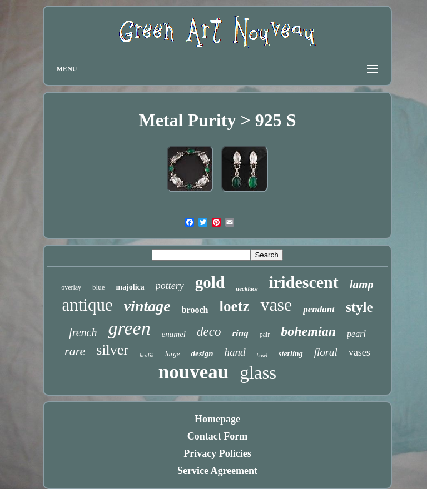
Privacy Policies (217, 453)
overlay (71, 287)
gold (210, 282)
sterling (291, 354)
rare (74, 351)
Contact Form (217, 436)
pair (265, 334)
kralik (147, 355)
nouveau (193, 372)
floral (325, 352)
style (359, 307)
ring (240, 333)
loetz (234, 306)
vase (276, 305)
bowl (262, 355)
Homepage (217, 419)
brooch (195, 310)
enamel (174, 334)
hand (235, 352)
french (83, 332)
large (172, 354)
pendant (319, 309)
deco (209, 331)
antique (87, 305)
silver (112, 350)
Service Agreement (217, 470)
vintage (147, 306)
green (129, 328)
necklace (247, 288)
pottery (170, 285)
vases (359, 352)
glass (258, 373)
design (202, 353)
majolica (130, 287)
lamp (362, 284)
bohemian (308, 331)
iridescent (304, 282)
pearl (356, 333)
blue (98, 287)
